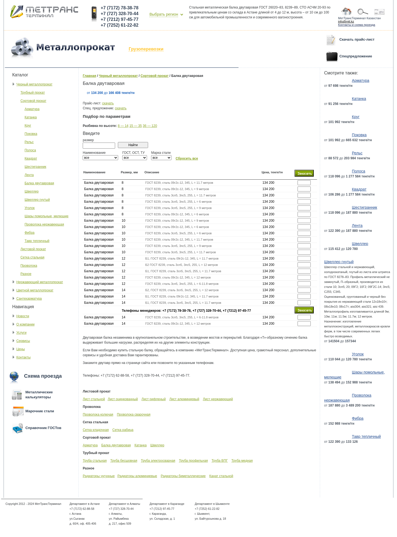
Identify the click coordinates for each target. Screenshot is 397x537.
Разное (25, 274)
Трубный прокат (32, 92)
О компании (25, 324)
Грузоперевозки (146, 49)
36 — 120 (150, 126)
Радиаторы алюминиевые (137, 476)
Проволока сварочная (133, 414)
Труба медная (241, 461)
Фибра (29, 233)
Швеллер (31, 191)
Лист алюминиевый (184, 399)
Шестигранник (35, 167)
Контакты (23, 357)
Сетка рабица (122, 430)
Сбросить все (187, 158)
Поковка (30, 134)
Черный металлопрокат (34, 84)
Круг (27, 125)
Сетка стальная (32, 257)
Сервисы (23, 341)
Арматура (31, 109)
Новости (22, 316)
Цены (20, 349)
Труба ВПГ (220, 461)
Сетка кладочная (96, 430)
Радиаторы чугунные (99, 476)
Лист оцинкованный (123, 399)
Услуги (21, 333)
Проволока (28, 266)
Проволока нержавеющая (44, 224)
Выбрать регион (163, 14)
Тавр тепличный (36, 241)
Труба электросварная (158, 461)
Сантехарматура (29, 299)
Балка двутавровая (39, 183)
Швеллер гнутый (37, 200)
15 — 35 (135, 126)
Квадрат (30, 158)
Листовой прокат (33, 249)
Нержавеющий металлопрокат (39, 282)
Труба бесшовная (123, 461)
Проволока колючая (98, 414)
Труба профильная (193, 461)
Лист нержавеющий (218, 399)
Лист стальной (94, 399)
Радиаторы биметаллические (183, 476)
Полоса (30, 150)
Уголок (29, 208)
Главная (89, 76)
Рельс (29, 142)
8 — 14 (123, 126)
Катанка (30, 117)
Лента (29, 175)
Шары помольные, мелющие (46, 216)
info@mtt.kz (346, 21)
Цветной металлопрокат (34, 290)
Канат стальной (221, 476)
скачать (108, 103)
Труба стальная (95, 461)
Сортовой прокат (33, 101)
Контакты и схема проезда (356, 24)
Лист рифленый (153, 399)
